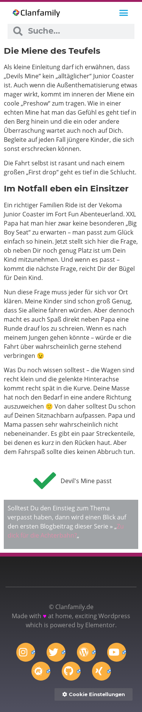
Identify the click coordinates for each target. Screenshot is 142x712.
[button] (124, 13)
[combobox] (78, 31)
